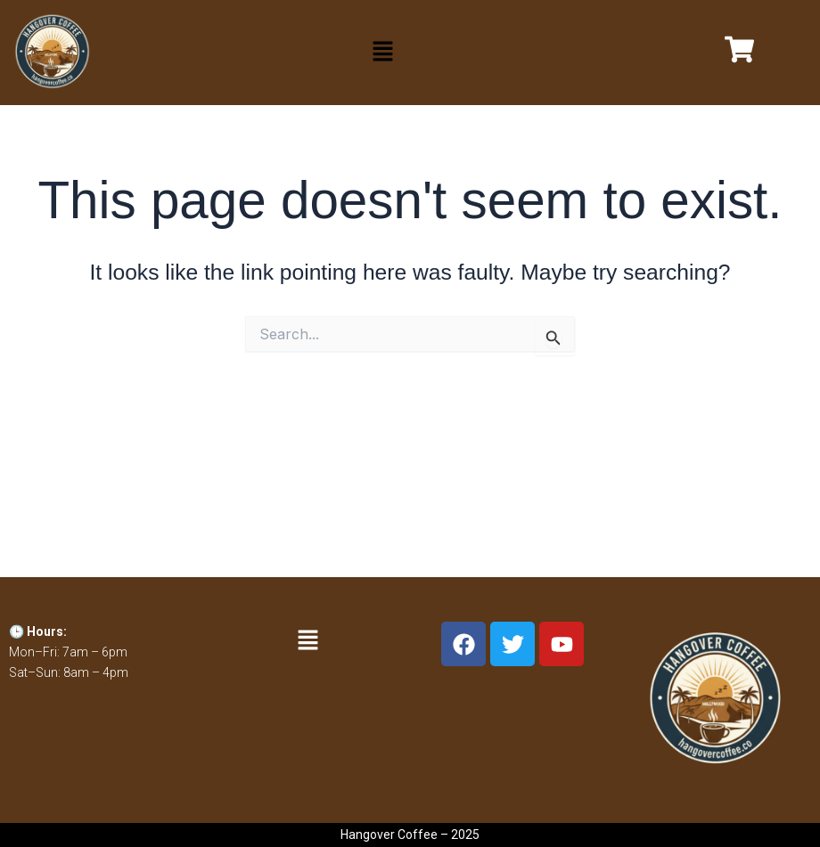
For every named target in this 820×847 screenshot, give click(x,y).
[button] (382, 53)
